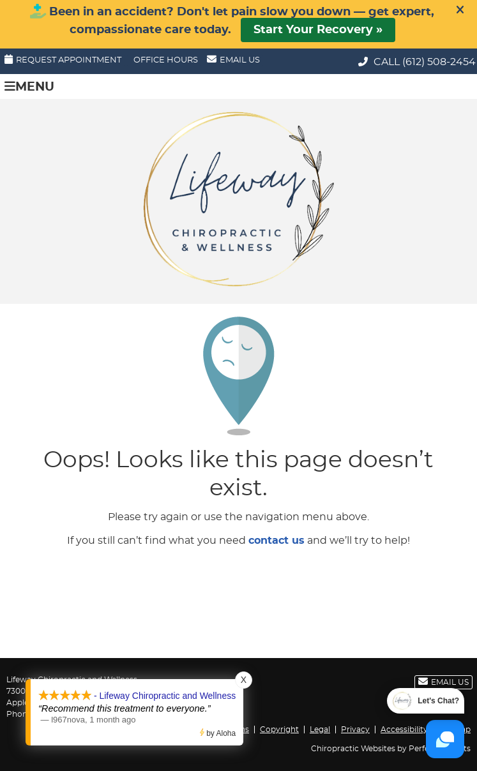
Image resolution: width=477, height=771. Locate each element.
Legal (320, 729)
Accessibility (404, 729)
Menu (29, 86)
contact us (276, 540)
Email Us (233, 59)
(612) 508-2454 (439, 62)
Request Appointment (62, 59)
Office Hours (165, 60)
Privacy (355, 729)
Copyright (279, 729)
